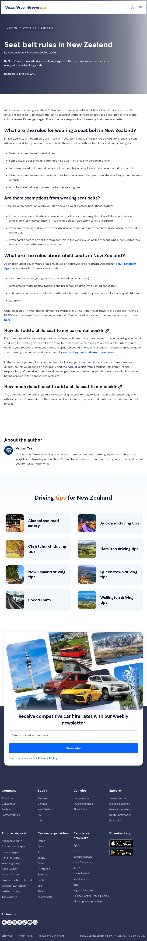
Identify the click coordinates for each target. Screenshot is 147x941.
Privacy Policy (47, 758)
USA (40, 820)
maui (76, 884)
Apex (41, 846)
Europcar (43, 874)
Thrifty (42, 891)
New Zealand (45, 809)
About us (7, 798)
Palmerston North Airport (17, 880)
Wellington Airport (13, 891)
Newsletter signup (120, 809)
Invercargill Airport (13, 863)
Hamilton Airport (12, 857)
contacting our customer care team (88, 352)
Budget (42, 857)
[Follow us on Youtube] (29, 922)
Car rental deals (118, 798)
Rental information (120, 815)
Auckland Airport (12, 841)
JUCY (77, 868)
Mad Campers (82, 879)
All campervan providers (88, 901)
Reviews (7, 809)
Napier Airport (10, 869)
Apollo (77, 845)
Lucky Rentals (82, 873)
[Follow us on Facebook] (4, 922)
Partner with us (11, 815)
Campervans (81, 798)
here (7, 320)
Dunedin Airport (11, 852)
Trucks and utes (83, 803)
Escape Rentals (83, 856)
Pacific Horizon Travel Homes (91, 896)
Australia (43, 798)
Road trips (115, 820)
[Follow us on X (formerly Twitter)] (19, 922)
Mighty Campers (83, 890)
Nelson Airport (10, 874)
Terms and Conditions (51, 935)
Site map (7, 935)
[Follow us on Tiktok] (24, 922)
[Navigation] (140, 7)
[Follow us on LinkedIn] (35, 922)
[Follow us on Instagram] (9, 922)
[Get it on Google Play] (121, 852)
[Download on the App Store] (121, 843)
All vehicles (80, 809)
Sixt (40, 886)
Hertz (41, 880)
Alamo (41, 841)
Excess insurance (119, 803)
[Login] (132, 7)
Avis (40, 852)
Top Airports (9, 897)
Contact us (9, 803)
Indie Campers (82, 862)
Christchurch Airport (14, 846)
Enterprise (44, 869)
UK (39, 815)
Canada (42, 803)
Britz (76, 851)
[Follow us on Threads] (14, 922)
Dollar (41, 863)
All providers (45, 897)
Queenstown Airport (14, 886)
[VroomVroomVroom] (25, 7)
